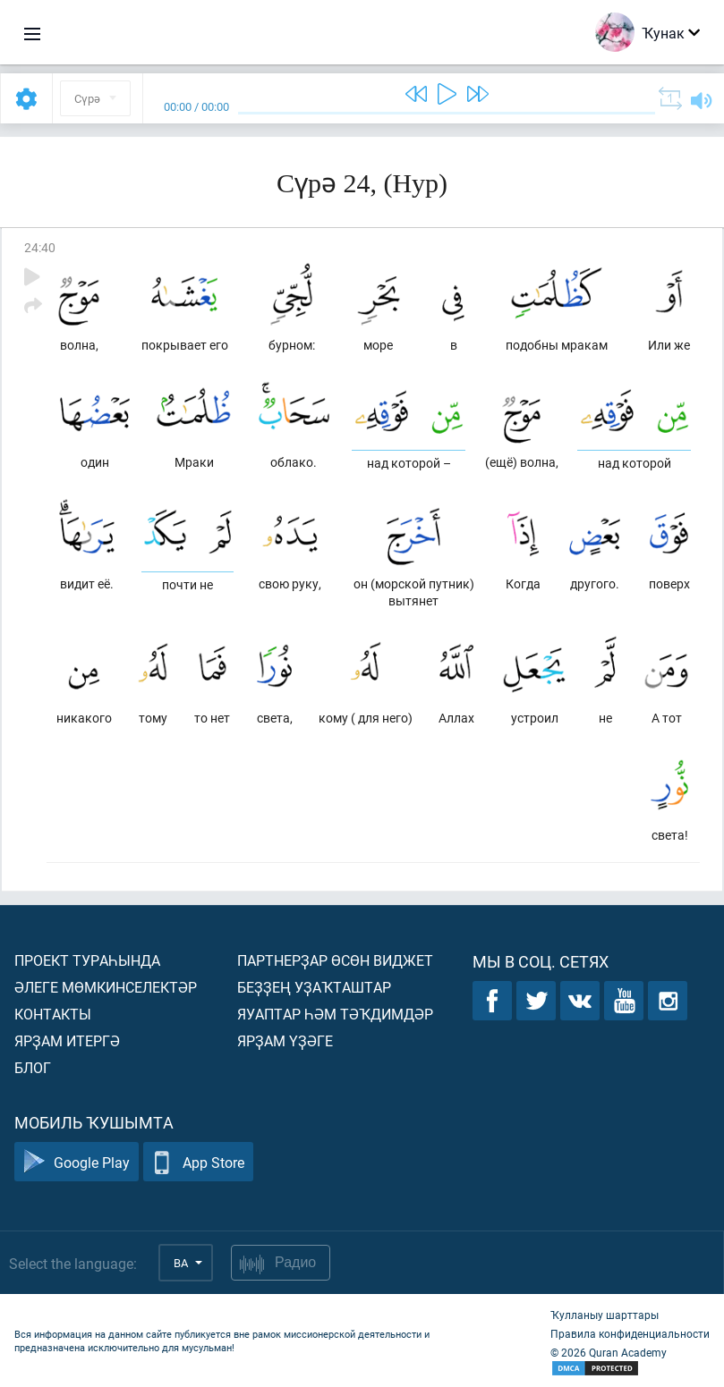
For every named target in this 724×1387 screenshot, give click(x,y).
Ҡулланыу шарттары (604, 1314)
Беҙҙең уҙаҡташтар (314, 986)
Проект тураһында (87, 960)
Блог (32, 1067)
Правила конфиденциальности (630, 1333)
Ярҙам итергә (67, 1040)
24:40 (39, 247)
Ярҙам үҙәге (285, 1040)
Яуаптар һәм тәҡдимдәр (335, 1013)
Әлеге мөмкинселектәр (105, 986)
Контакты (52, 1013)
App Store (198, 1162)
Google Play (76, 1162)
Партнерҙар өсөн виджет (335, 960)
